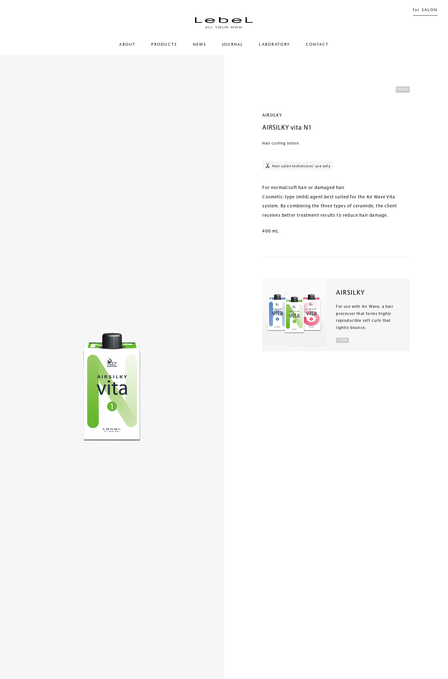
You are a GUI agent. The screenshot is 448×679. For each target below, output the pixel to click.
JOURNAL (232, 45)
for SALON (425, 10)
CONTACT (317, 45)
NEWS (199, 45)
